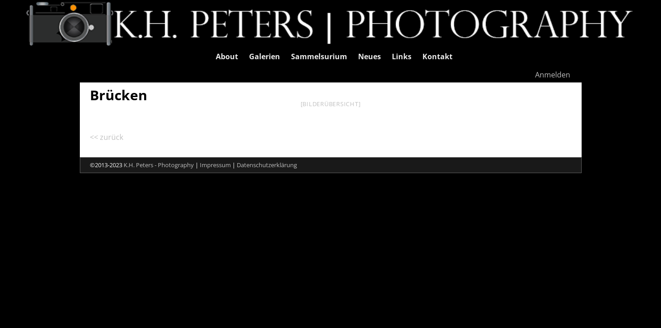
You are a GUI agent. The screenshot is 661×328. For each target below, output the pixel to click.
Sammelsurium (319, 56)
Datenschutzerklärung (267, 165)
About (227, 56)
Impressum (215, 165)
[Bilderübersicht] (331, 104)
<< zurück (106, 137)
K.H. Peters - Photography (159, 165)
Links (401, 56)
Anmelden (552, 75)
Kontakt (437, 56)
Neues (369, 56)
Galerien (264, 56)
